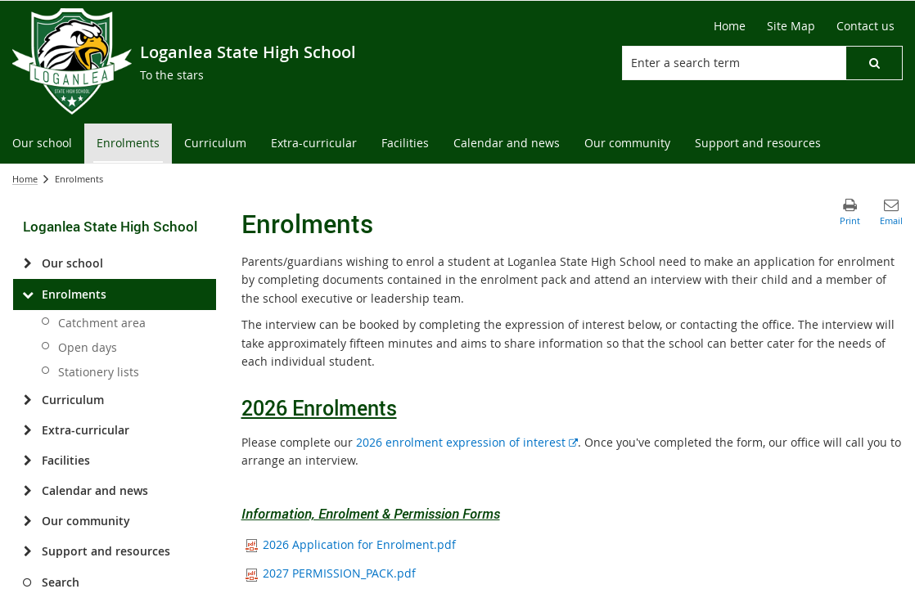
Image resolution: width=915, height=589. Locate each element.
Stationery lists (98, 372)
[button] (874, 63)
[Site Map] (791, 26)
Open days (87, 347)
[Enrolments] (27, 294)
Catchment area (102, 322)
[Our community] (27, 521)
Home (25, 179)
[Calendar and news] (27, 491)
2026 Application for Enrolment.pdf (351, 544)
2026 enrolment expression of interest (467, 442)
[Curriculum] (27, 400)
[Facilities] (27, 460)
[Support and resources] (27, 551)
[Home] (729, 26)
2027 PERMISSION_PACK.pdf (331, 573)
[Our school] (27, 263)
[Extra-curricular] (27, 430)
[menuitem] (42, 144)
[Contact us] (865, 26)
